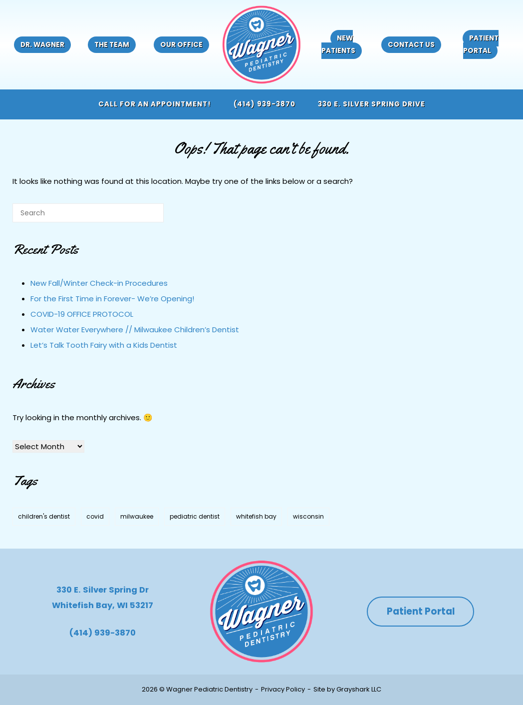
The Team (111, 44)
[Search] (141, 216)
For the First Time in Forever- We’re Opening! (112, 298)
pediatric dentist (195, 516)
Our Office (181, 44)
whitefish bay (256, 516)
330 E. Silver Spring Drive (371, 104)
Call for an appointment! (154, 104)
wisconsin (308, 516)
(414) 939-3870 (264, 104)
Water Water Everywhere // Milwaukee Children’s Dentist (134, 329)
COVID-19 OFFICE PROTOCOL (81, 314)
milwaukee (136, 516)
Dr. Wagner (42, 44)
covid (95, 516)
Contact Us (411, 44)
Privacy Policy (283, 689)
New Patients (338, 44)
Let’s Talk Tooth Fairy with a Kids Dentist (103, 345)
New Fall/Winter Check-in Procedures (99, 283)
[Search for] (88, 212)
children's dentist (44, 516)
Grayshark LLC (358, 689)
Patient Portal (481, 44)
